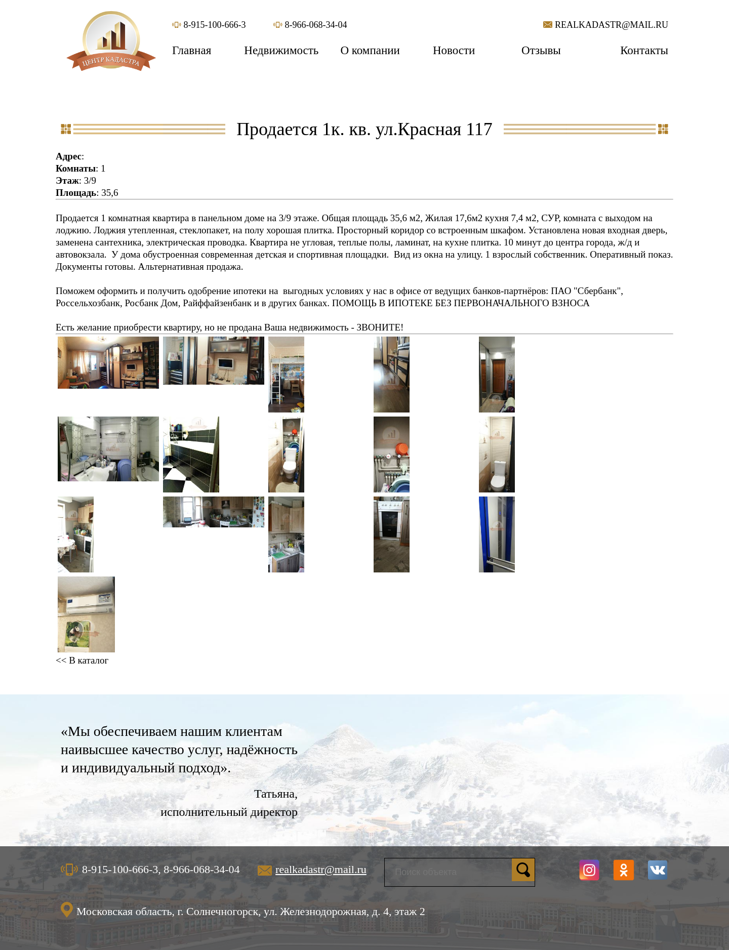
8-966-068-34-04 (310, 25)
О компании (369, 50)
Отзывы (541, 50)
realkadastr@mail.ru (605, 25)
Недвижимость (281, 50)
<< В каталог (82, 660)
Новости (454, 50)
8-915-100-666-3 (209, 25)
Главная (191, 50)
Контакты (644, 50)
